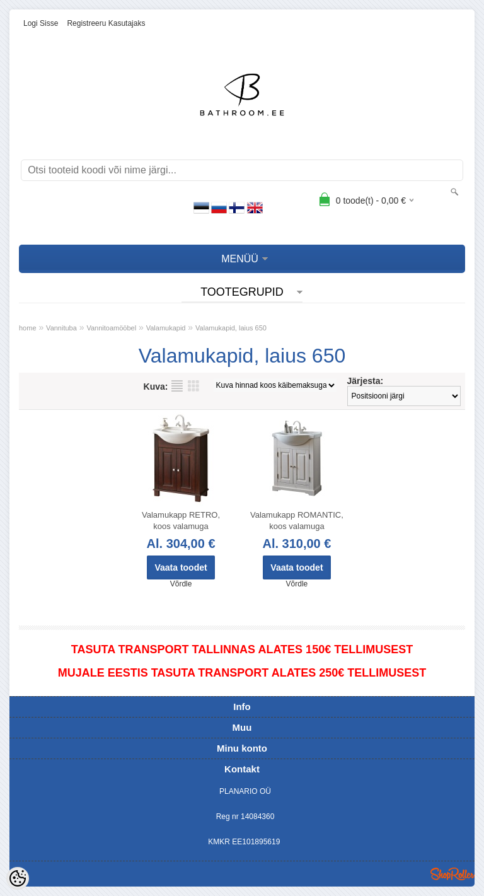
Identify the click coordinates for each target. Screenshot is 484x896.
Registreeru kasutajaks (106, 23)
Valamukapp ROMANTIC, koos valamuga (296, 520)
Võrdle (181, 583)
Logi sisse (40, 23)
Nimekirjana (177, 386)
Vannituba (61, 328)
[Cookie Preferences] (17, 878)
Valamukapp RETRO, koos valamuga (181, 520)
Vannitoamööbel (111, 328)
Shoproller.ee (452, 874)
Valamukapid (166, 328)
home (28, 328)
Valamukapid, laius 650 (231, 328)
